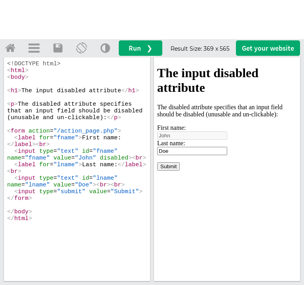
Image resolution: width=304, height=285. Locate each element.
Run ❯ (140, 48)
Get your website (268, 48)
